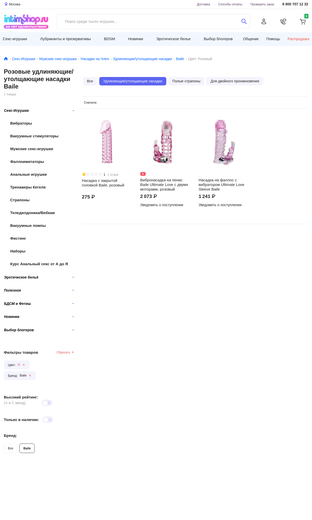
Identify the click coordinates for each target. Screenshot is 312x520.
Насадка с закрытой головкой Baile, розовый (103, 182)
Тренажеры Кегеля (28, 187)
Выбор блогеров (39, 330)
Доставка (203, 4)
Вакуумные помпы (28, 225)
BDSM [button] (109, 38)
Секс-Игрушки (23, 59)
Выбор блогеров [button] (218, 38)
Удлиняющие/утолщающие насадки (142, 59)
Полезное (39, 290)
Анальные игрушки (28, 174)
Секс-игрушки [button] (15, 38)
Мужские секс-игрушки (58, 59)
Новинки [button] (135, 38)
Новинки (39, 316)
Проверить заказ (262, 4)
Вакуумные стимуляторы (34, 136)
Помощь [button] (273, 39)
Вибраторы (21, 123)
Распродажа (298, 39)
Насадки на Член (95, 59)
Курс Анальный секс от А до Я (39, 264)
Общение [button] (251, 39)
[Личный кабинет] (263, 21)
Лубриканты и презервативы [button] (65, 38)
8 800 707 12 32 (295, 4)
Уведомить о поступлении (161, 205)
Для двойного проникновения (234, 81)
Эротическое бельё (39, 277)
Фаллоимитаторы (27, 161)
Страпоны (20, 200)
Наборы (18, 251)
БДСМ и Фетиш (39, 303)
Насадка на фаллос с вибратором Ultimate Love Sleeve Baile (221, 185)
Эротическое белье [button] (173, 38)
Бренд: (10, 435)
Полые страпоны (186, 81)
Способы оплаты (230, 4)
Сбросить (65, 352)
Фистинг (18, 238)
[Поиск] (244, 21)
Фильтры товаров (21, 352)
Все (10, 448)
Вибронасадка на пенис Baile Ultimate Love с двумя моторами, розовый (164, 185)
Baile (180, 59)
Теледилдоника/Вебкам (32, 213)
